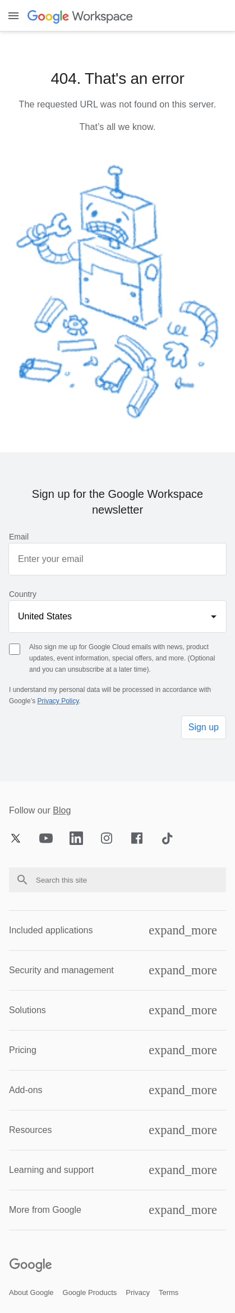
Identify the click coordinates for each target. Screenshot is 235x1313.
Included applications (51, 930)
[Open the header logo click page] (81, 16)
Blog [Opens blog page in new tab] (62, 810)
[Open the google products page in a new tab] (90, 1292)
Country (22, 594)
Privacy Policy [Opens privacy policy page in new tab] (58, 701)
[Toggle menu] (13, 15)
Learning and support (51, 1170)
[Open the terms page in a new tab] (168, 1292)
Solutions (27, 1010)
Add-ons (26, 1090)
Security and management (61, 970)
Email (19, 536)
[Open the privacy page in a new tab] (138, 1292)
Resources (30, 1130)
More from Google (45, 1210)
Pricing (22, 1050)
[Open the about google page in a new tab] (31, 1292)
